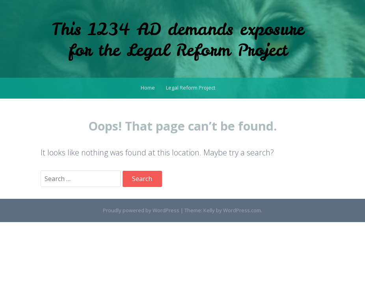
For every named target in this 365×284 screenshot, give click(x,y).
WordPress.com (242, 210)
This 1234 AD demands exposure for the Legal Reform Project (178, 39)
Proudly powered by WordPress (141, 210)
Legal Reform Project (190, 87)
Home (148, 87)
